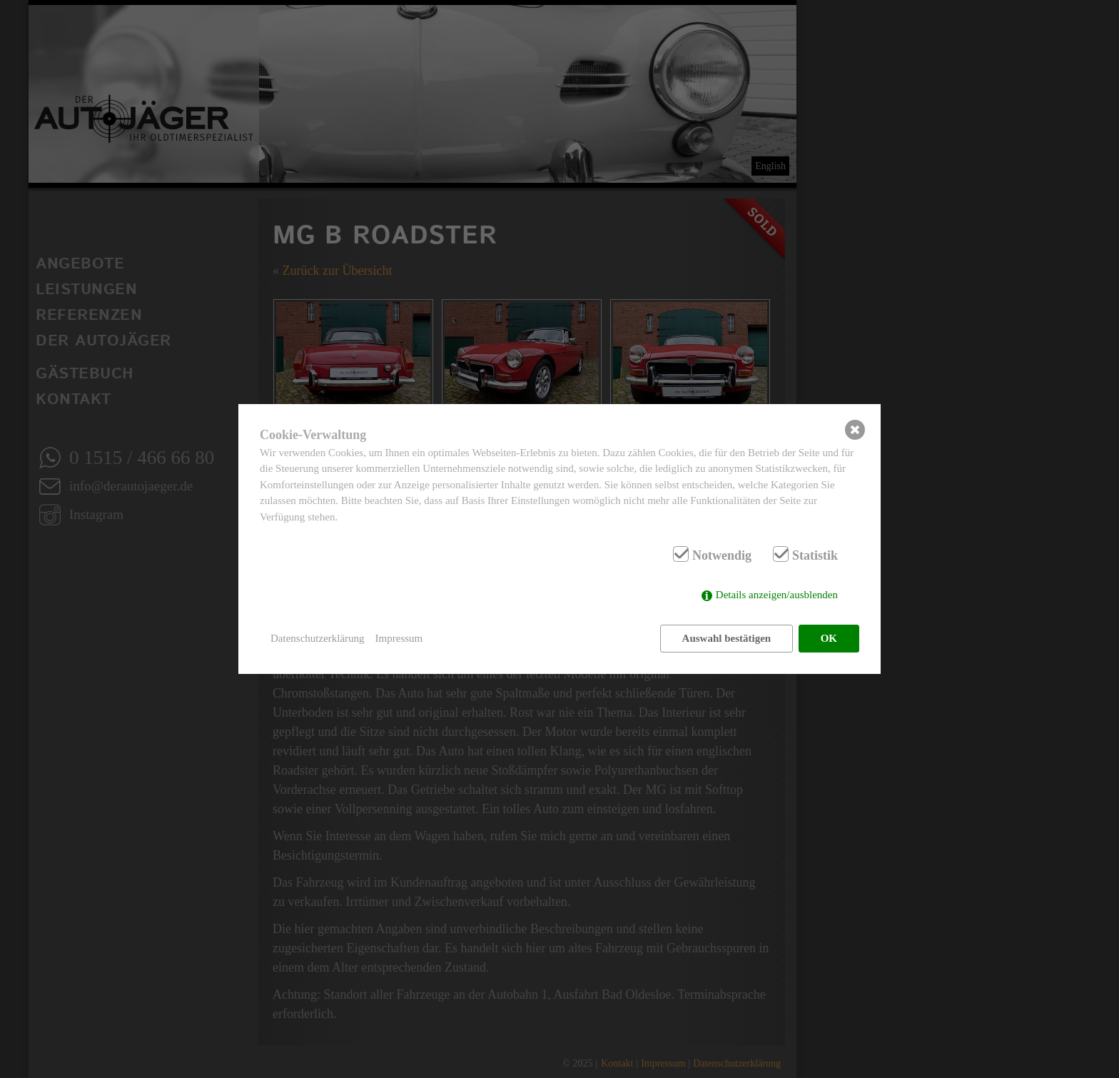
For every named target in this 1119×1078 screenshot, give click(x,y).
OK (829, 638)
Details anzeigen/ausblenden (777, 594)
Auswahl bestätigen (726, 638)
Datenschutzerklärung (317, 638)
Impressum (399, 638)
